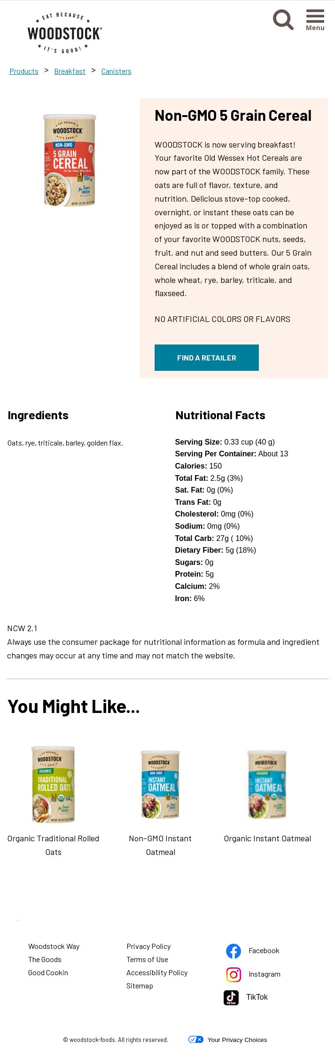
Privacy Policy (148, 947)
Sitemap (139, 985)
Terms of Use (147, 960)
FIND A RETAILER (206, 357)
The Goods (45, 959)
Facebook (254, 952)
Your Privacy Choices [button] (227, 1039)
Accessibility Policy (157, 973)
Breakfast (70, 70)
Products (24, 70)
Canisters (116, 70)
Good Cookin (48, 972)
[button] (283, 27)
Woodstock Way (53, 945)
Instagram (254, 975)
